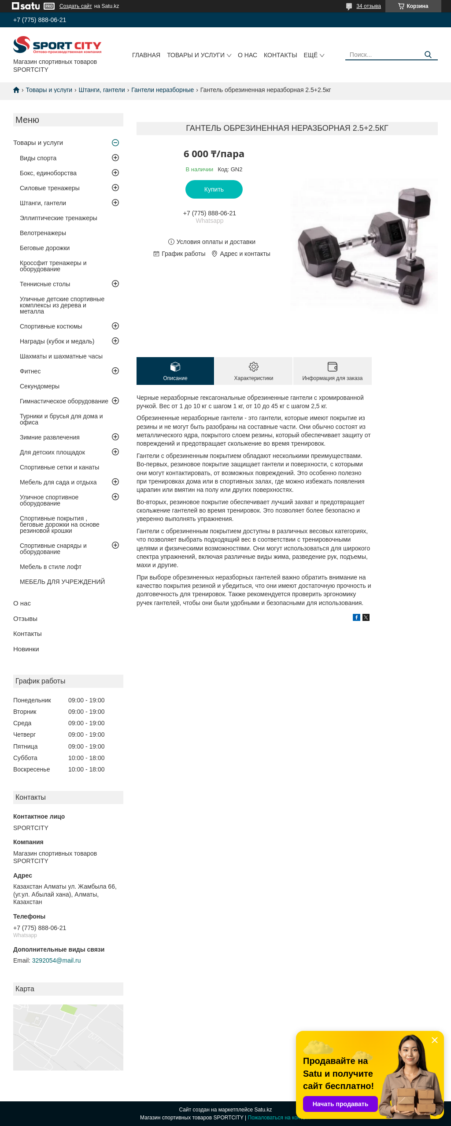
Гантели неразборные (162, 90)
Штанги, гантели (102, 90)
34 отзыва (368, 6)
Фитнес (30, 371)
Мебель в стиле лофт (50, 566)
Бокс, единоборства (48, 173)
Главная (146, 55)
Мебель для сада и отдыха (58, 482)
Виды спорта (38, 158)
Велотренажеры (43, 232)
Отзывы (25, 618)
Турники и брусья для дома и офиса (61, 419)
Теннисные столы (45, 284)
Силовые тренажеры (50, 188)
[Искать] (428, 54)
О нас (247, 55)
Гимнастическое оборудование (64, 401)
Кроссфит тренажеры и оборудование (53, 266)
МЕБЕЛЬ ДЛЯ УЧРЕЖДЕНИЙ (62, 581)
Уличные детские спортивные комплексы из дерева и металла (62, 305)
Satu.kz (263, 1110)
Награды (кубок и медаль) (57, 341)
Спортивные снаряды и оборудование (53, 548)
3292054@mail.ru (56, 960)
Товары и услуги (196, 55)
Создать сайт (75, 6)
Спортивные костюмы (51, 326)
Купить (214, 189)
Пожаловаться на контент (279, 1118)
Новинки (26, 649)
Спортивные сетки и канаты (59, 467)
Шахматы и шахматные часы (61, 356)
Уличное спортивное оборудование (49, 500)
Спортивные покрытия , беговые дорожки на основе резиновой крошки (60, 524)
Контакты (280, 55)
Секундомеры (39, 386)
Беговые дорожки (45, 247)
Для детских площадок (52, 452)
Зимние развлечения (50, 437)
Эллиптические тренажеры (58, 218)
